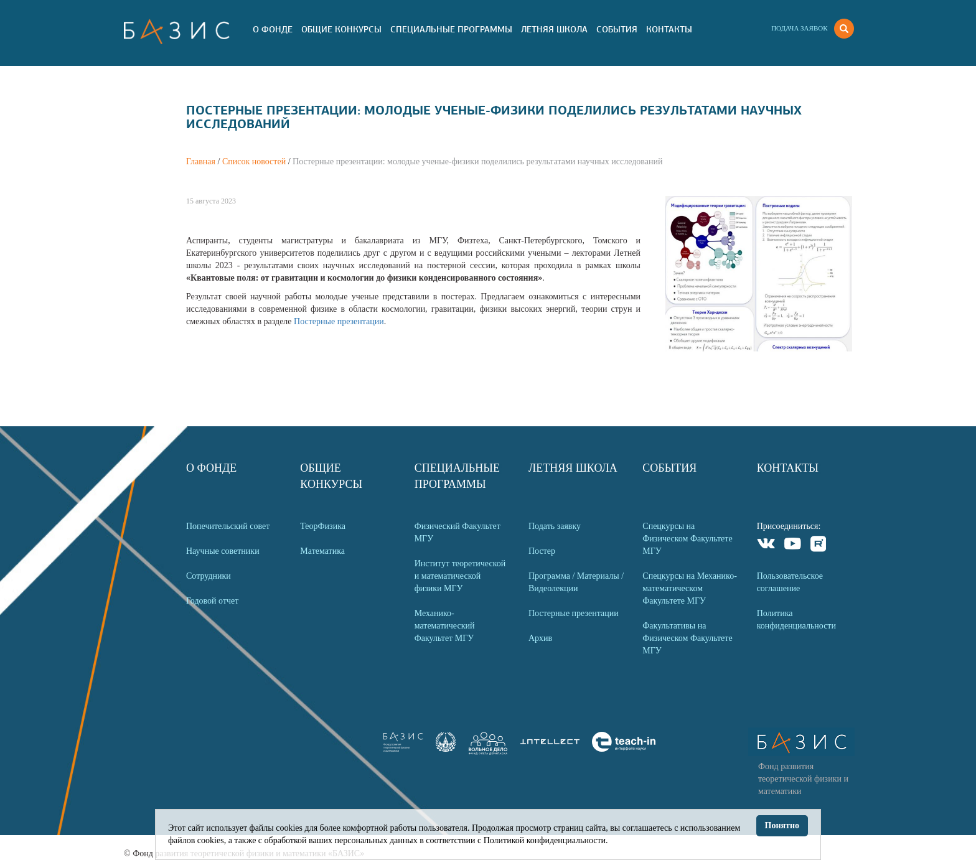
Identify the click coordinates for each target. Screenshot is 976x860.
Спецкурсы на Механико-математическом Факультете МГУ (689, 588)
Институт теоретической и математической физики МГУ (460, 576)
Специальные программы (451, 29)
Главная (200, 161)
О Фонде (273, 29)
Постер (541, 551)
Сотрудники (208, 576)
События (616, 29)
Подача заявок (799, 28)
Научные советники (223, 551)
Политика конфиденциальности (796, 619)
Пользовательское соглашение (790, 582)
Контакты (669, 29)
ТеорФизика (322, 526)
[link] (446, 749)
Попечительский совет (228, 526)
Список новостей (254, 161)
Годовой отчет (212, 600)
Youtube (792, 545)
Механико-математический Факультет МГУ (445, 626)
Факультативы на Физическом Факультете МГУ (687, 638)
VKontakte (766, 545)
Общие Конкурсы (341, 29)
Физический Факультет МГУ (457, 532)
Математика (322, 551)
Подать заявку (554, 526)
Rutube (818, 545)
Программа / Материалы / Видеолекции (576, 582)
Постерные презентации (339, 321)
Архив (540, 638)
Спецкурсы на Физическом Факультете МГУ (687, 538)
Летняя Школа (554, 29)
